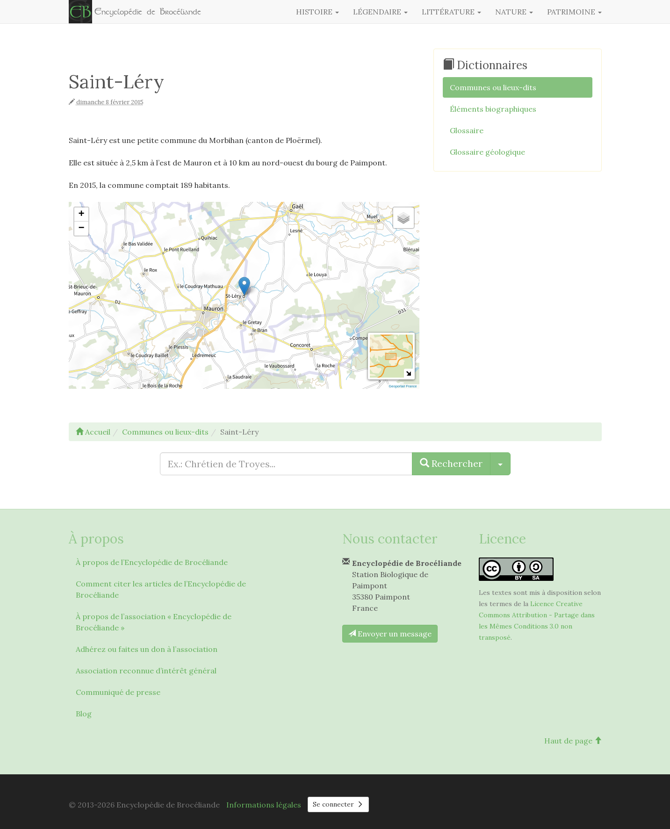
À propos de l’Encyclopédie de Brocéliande (152, 562)
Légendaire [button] (380, 11)
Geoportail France (403, 386)
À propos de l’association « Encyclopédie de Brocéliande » (153, 622)
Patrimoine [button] (574, 11)
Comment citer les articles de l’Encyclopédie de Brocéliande (161, 589)
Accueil (93, 431)
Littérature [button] (451, 11)
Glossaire (466, 130)
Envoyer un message (390, 633)
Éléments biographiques (493, 109)
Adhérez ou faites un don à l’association (146, 649)
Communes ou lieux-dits (493, 87)
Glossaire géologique (487, 152)
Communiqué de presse (118, 692)
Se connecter (338, 804)
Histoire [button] (317, 11)
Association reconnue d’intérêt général (146, 670)
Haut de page (573, 740)
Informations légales (263, 804)
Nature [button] (514, 11)
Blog (84, 713)
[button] (244, 286)
